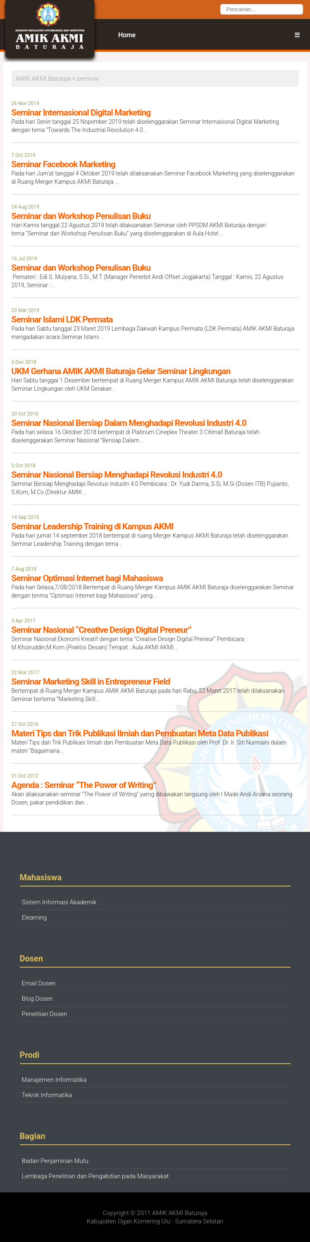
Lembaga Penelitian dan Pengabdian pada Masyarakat (95, 1176)
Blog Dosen (37, 998)
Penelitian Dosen (44, 1014)
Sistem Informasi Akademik (59, 902)
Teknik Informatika (47, 1095)
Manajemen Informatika (54, 1079)
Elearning (34, 917)
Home (127, 35)
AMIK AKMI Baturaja (179, 1213)
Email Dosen (39, 983)
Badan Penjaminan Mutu (55, 1161)
